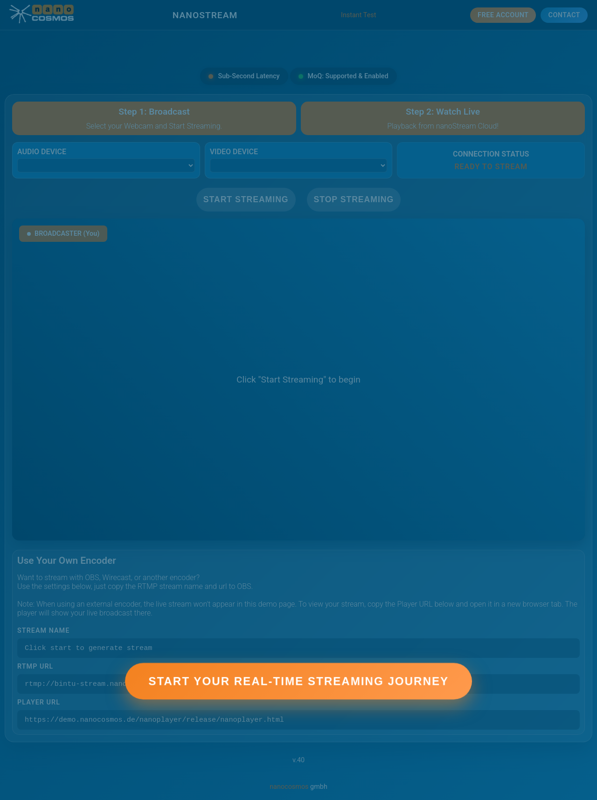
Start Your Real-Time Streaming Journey (298, 689)
